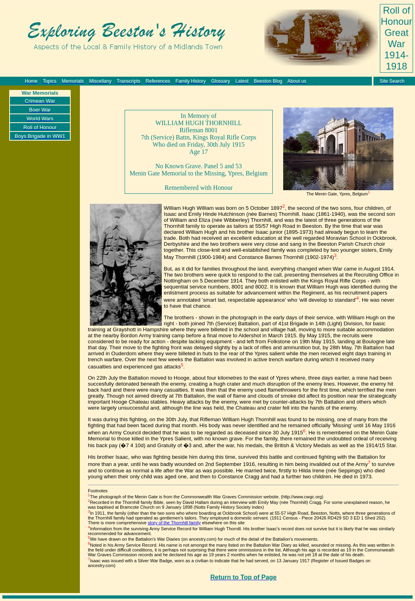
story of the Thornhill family (174, 522)
